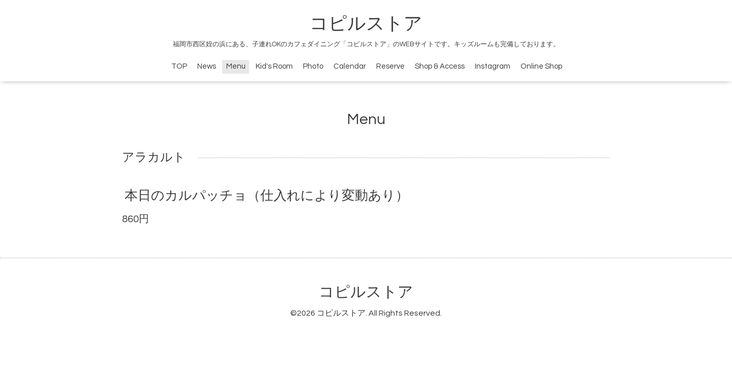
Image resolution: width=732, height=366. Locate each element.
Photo (313, 66)
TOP (179, 66)
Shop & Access (440, 66)
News (206, 66)
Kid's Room (274, 66)
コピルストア (366, 24)
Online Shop (541, 66)
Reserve (390, 66)
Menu (236, 66)
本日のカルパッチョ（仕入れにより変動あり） (267, 195)
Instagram (492, 66)
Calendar (349, 66)
